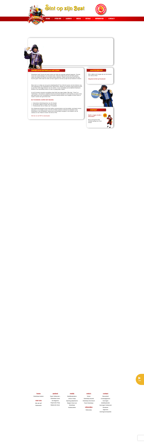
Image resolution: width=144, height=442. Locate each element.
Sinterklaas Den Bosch (89, 400)
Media (78, 18)
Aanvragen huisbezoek (105, 405)
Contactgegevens (105, 398)
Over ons (57, 18)
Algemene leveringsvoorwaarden (105, 410)
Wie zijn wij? (38, 403)
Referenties (99, 18)
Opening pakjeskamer (72, 400)
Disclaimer (105, 407)
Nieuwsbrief (105, 396)
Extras (88, 18)
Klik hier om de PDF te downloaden (40, 116)
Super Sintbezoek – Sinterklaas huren (55, 397)
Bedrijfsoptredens (72, 396)
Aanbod (69, 18)
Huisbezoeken (72, 407)
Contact (111, 18)
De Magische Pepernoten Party (55, 402)
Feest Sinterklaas (88, 403)
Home (48, 18)
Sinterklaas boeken (38, 396)
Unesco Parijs (72, 398)
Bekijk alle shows (55, 405)
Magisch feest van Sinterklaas (72, 404)
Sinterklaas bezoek (89, 398)
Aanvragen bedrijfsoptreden (105, 402)
